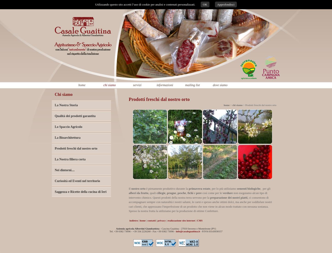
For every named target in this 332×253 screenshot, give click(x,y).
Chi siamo (64, 94)
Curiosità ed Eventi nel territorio (77, 181)
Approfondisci (226, 4)
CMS (200, 220)
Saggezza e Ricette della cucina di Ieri (80, 192)
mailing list (192, 85)
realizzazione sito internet (181, 220)
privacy (162, 220)
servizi (137, 85)
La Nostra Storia (66, 105)
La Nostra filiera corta (70, 159)
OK (205, 4)
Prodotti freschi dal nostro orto (76, 148)
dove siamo (220, 85)
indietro (133, 220)
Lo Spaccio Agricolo (68, 127)
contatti (151, 220)
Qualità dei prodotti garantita (75, 116)
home (81, 85)
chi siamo (109, 85)
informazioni (165, 85)
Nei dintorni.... (65, 170)
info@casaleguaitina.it (188, 231)
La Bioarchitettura (67, 137)
